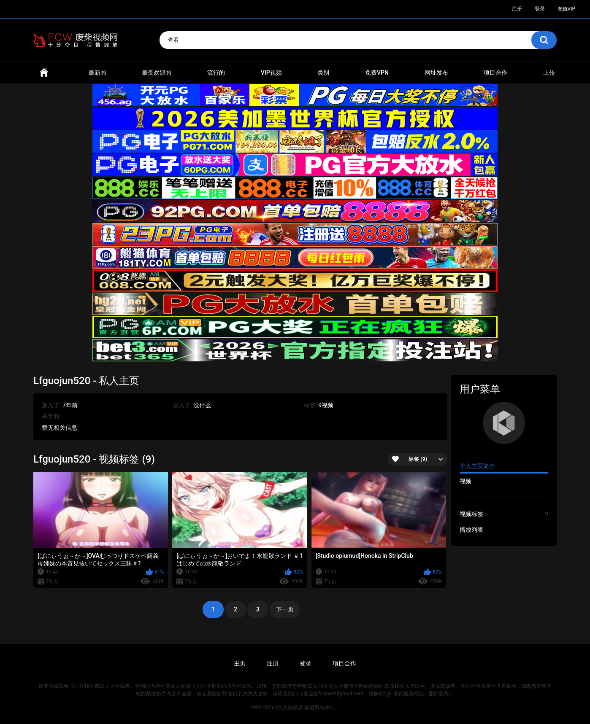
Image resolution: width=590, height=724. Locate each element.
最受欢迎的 (156, 72)
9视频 (325, 405)
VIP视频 (271, 72)
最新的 (97, 72)
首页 (43, 72)
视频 (465, 481)
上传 (549, 72)
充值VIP (566, 9)
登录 (540, 9)
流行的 (216, 72)
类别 (323, 72)
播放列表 (471, 529)
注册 (517, 9)
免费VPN (377, 72)
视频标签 (504, 514)
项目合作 (495, 72)
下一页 (285, 609)
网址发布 (436, 72)
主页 (240, 663)
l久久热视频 (289, 708)
